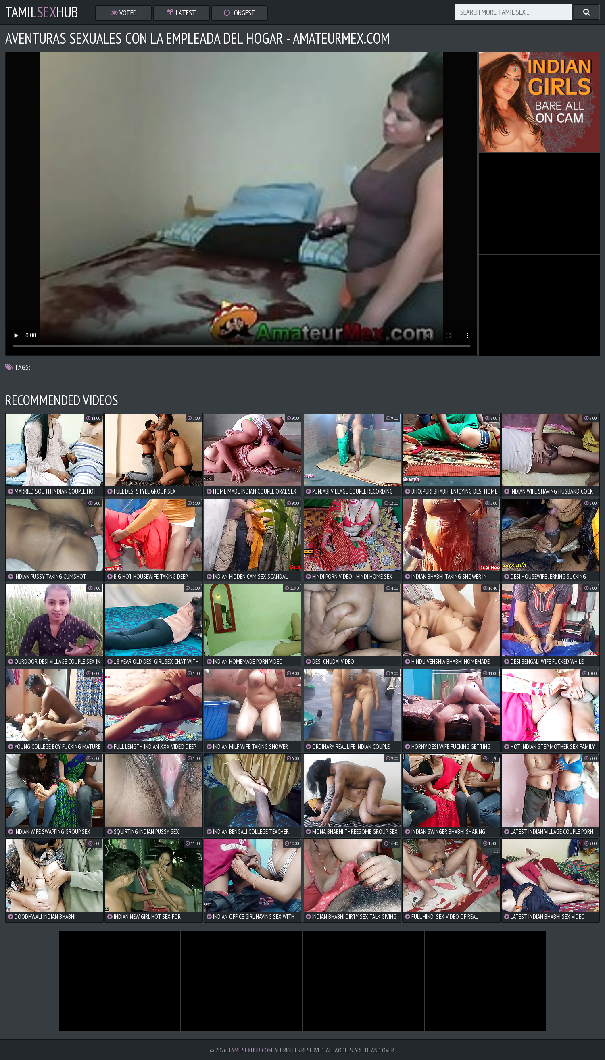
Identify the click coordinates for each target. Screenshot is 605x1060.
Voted (124, 12)
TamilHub (41, 12)
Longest (239, 12)
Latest (181, 12)
